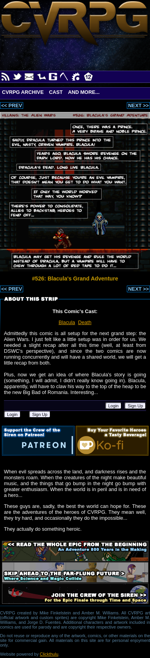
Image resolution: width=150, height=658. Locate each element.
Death (84, 322)
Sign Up (135, 405)
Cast (56, 92)
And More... (83, 92)
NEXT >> (138, 105)
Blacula (67, 322)
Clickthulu (49, 654)
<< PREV (11, 105)
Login (113, 405)
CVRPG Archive (23, 92)
